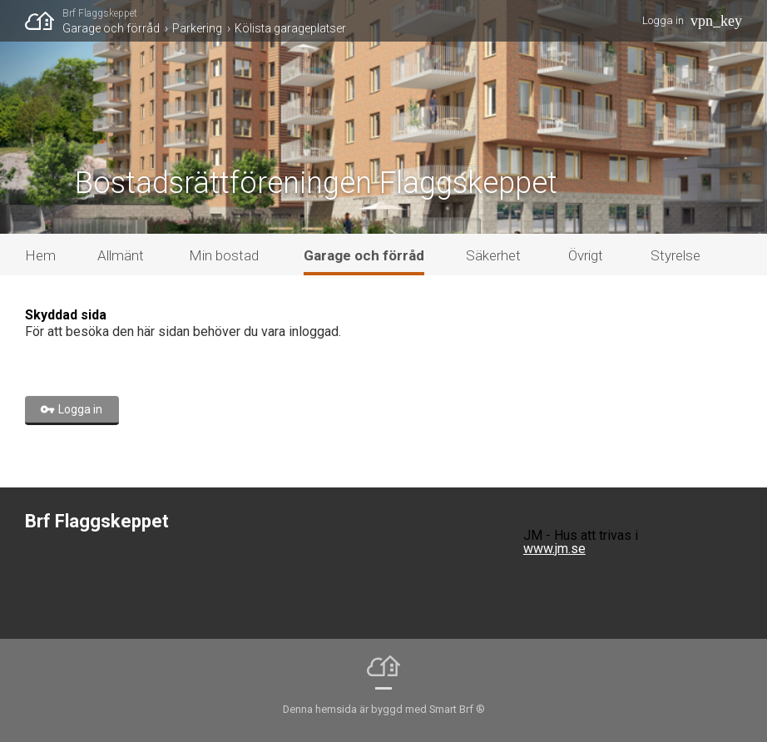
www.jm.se (554, 548)
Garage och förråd (111, 28)
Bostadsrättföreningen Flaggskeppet (316, 183)
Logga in (663, 20)
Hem (40, 255)
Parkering (197, 28)
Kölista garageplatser (290, 28)
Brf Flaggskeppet (99, 13)
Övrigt (585, 255)
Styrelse (675, 255)
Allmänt (120, 255)
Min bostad (224, 255)
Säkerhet (493, 255)
